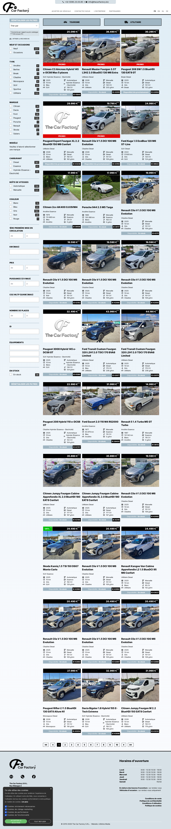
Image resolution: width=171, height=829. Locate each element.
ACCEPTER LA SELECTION (16, 821)
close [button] (51, 789)
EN (159, 11)
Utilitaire (133, 22)
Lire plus (25, 802)
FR (155, 11)
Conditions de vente (153, 798)
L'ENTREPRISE (99, 11)
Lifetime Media (104, 824)
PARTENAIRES (114, 11)
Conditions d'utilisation (152, 803)
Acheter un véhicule (61, 11)
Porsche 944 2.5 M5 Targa (97, 207)
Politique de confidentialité (151, 801)
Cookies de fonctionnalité (18, 815)
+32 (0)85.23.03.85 (74, 2)
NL (163, 11)
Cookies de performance (17, 812)
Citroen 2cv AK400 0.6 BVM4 (60, 207)
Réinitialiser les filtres (24, 20)
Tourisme (72, 22)
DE (167, 11)
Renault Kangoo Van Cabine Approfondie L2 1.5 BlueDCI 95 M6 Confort (139, 569)
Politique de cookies (153, 806)
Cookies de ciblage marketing (20, 809)
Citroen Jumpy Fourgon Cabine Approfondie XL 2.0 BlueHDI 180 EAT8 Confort (61, 497)
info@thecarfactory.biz (98, 2)
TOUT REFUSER (40, 821)
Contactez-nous (82, 11)
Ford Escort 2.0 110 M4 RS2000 (100, 421)
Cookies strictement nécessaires (21, 806)
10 (117, 745)
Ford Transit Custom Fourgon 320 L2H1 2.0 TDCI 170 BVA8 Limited (99, 352)
